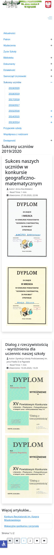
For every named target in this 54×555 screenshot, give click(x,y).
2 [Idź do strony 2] (30, 540)
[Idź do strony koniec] (44, 540)
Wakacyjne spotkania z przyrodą (21, 526)
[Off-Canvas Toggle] (50, 18)
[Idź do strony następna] (37, 540)
